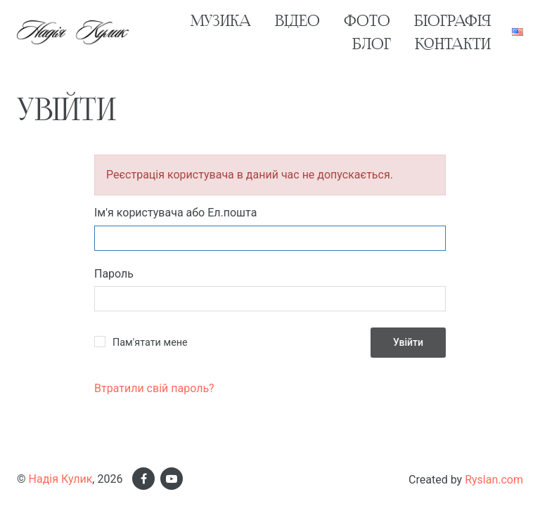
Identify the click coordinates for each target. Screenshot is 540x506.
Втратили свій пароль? (154, 388)
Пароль (114, 273)
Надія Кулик (61, 479)
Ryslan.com (494, 479)
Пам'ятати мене (150, 343)
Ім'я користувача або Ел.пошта (175, 212)
